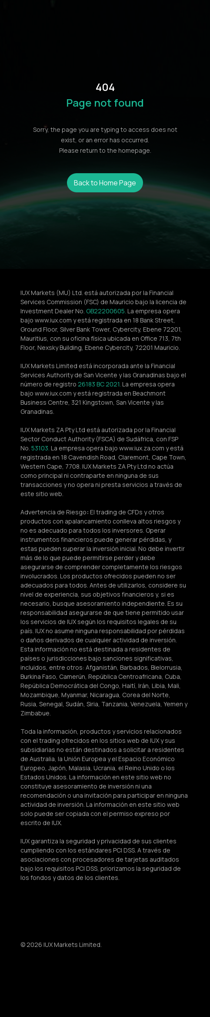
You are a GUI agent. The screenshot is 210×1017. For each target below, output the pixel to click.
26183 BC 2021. (99, 384)
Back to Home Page (105, 183)
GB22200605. (106, 311)
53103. (40, 448)
